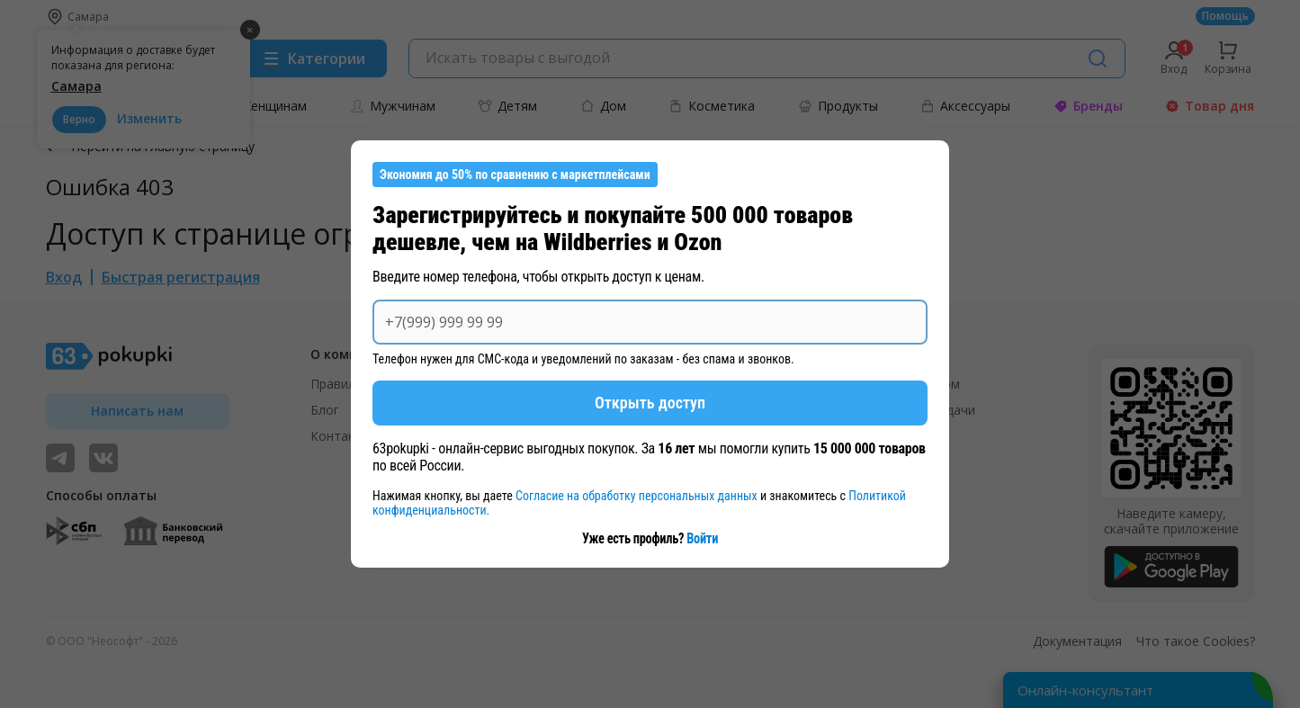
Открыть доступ (650, 402)
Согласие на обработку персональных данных (638, 495)
